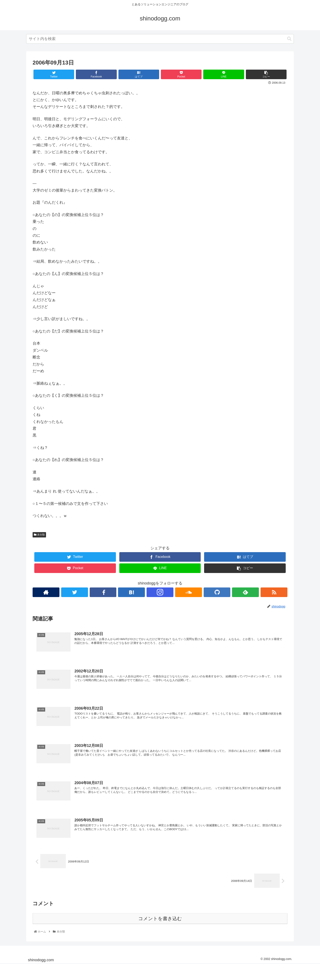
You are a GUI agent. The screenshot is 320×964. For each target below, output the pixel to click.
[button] (289, 38)
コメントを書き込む (160, 919)
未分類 (39, 534)
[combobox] (160, 39)
